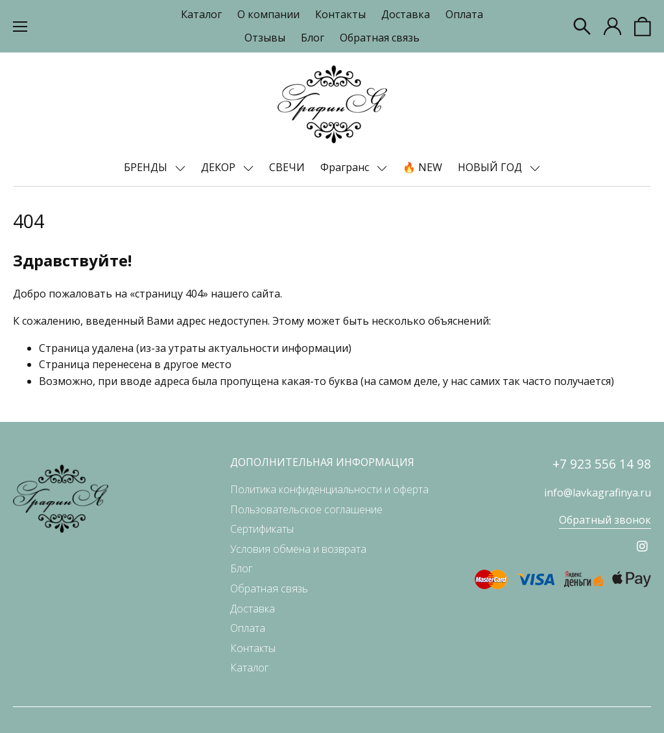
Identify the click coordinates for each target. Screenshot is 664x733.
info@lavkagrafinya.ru (597, 492)
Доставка (405, 14)
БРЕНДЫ (147, 167)
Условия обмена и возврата (298, 549)
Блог (312, 37)
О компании (268, 14)
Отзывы (264, 37)
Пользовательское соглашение (306, 509)
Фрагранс (346, 167)
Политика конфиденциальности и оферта (329, 489)
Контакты (340, 14)
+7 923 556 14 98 (601, 463)
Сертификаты (262, 529)
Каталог (201, 14)
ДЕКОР (219, 167)
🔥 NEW (422, 167)
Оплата (464, 14)
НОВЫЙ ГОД (491, 167)
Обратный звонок (605, 520)
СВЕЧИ (287, 167)
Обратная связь (380, 37)
